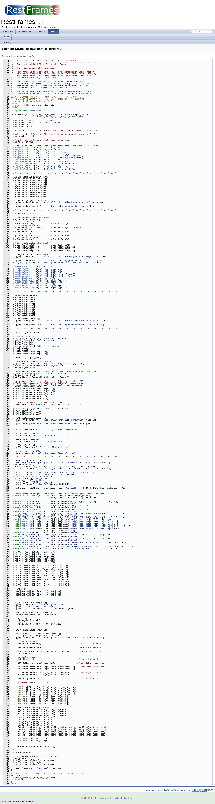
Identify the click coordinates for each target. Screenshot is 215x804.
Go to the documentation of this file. (18, 56)
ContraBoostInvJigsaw (25, 385)
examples (5, 42)
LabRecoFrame (20, 266)
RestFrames (35, 110)
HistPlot (18, 468)
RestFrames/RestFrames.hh (37, 101)
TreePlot (18, 429)
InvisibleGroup (21, 340)
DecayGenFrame (20, 149)
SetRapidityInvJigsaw (25, 373)
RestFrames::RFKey (21, 105)
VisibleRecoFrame (22, 278)
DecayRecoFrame (21, 268)
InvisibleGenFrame (23, 163)
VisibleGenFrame (22, 159)
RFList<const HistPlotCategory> (30, 476)
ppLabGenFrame (20, 147)
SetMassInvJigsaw (22, 365)
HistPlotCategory (29, 495)
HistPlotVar (26, 501)
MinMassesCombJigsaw (24, 408)
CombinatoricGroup (23, 346)
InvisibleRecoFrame (23, 282)
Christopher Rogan (125, 798)
